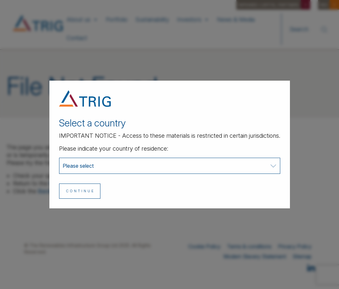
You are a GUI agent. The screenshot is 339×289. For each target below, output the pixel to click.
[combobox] (169, 166)
